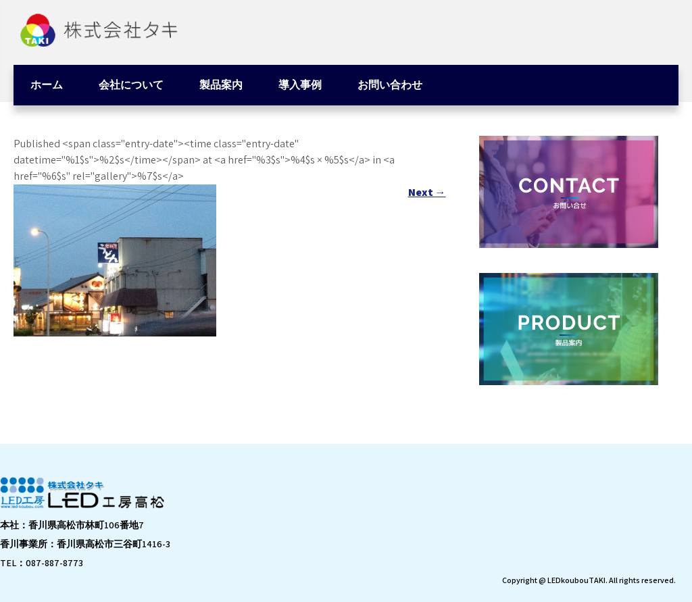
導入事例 (300, 85)
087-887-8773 (54, 563)
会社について (131, 85)
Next (427, 192)
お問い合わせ (389, 85)
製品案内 (221, 85)
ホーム (46, 85)
